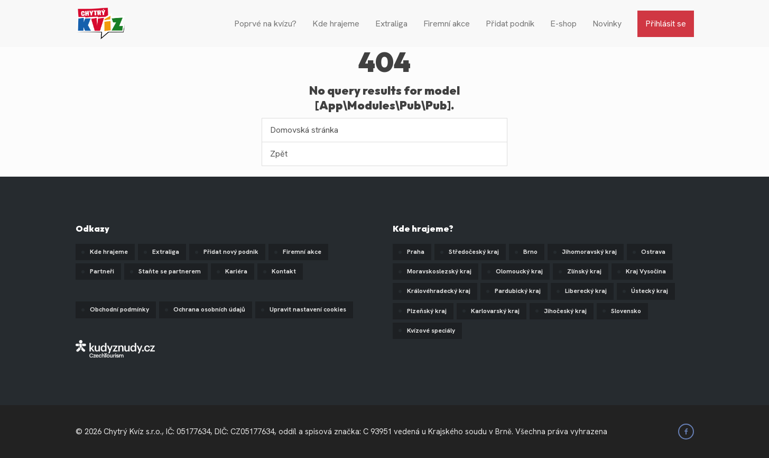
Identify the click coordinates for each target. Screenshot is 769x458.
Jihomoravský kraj (589, 252)
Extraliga (391, 23)
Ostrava (653, 252)
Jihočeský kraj (565, 311)
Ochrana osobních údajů (209, 309)
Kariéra (236, 271)
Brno (530, 252)
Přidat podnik (510, 23)
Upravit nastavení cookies (308, 309)
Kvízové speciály (431, 330)
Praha (415, 252)
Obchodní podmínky (119, 309)
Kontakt (284, 271)
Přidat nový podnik (230, 252)
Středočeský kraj (474, 252)
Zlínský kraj (584, 271)
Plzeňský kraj (427, 311)
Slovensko (626, 311)
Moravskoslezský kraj (439, 271)
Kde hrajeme (335, 23)
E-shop (563, 23)
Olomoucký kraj (519, 271)
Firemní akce (446, 23)
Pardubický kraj (518, 291)
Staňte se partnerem (169, 271)
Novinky (607, 23)
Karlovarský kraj (495, 311)
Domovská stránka (304, 129)
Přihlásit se (665, 23)
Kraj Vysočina (646, 271)
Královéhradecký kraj (438, 291)
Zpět (279, 153)
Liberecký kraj (586, 291)
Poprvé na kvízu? (265, 23)
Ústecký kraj (649, 291)
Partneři (102, 271)
